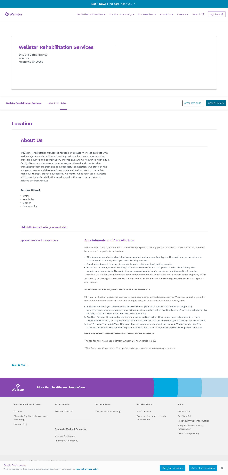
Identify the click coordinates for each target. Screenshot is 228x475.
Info (63, 103)
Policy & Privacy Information (194, 420)
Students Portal (64, 411)
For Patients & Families (91, 14)
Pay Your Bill (185, 416)
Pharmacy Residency (66, 440)
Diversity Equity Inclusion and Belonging (30, 418)
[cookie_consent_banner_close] (222, 467)
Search (198, 14)
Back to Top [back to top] (20, 365)
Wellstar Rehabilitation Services (23, 103)
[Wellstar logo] (14, 14)
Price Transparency (188, 433)
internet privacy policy (87, 469)
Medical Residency (65, 436)
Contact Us (184, 411)
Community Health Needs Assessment (151, 418)
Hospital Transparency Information (190, 427)
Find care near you (114, 4)
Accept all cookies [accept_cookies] (203, 467)
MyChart (216, 14)
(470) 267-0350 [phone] (192, 103)
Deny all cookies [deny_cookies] (172, 467)
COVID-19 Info (216, 103)
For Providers (147, 14)
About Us (166, 14)
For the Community (121, 14)
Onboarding (20, 424)
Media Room (144, 411)
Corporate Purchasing (108, 411)
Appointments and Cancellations (39, 240)
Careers (182, 14)
